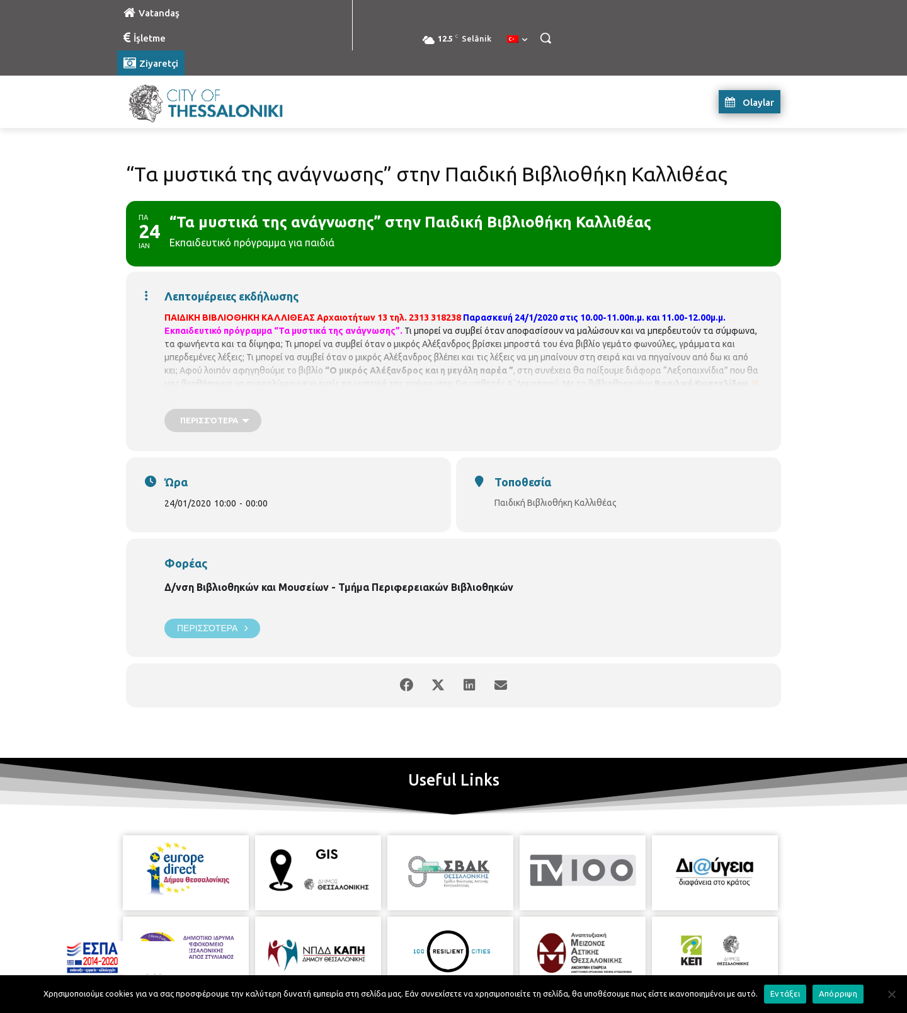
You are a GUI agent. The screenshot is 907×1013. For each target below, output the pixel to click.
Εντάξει (785, 993)
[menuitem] (517, 40)
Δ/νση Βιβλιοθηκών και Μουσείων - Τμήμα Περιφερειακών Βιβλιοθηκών (338, 587)
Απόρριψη (838, 993)
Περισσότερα (212, 628)
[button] (545, 38)
